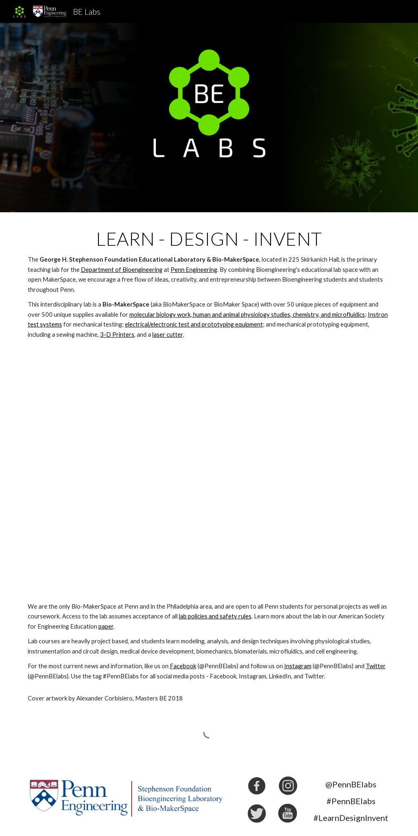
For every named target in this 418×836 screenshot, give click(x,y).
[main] (209, 283)
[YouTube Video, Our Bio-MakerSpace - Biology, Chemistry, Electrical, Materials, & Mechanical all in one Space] (209, 470)
